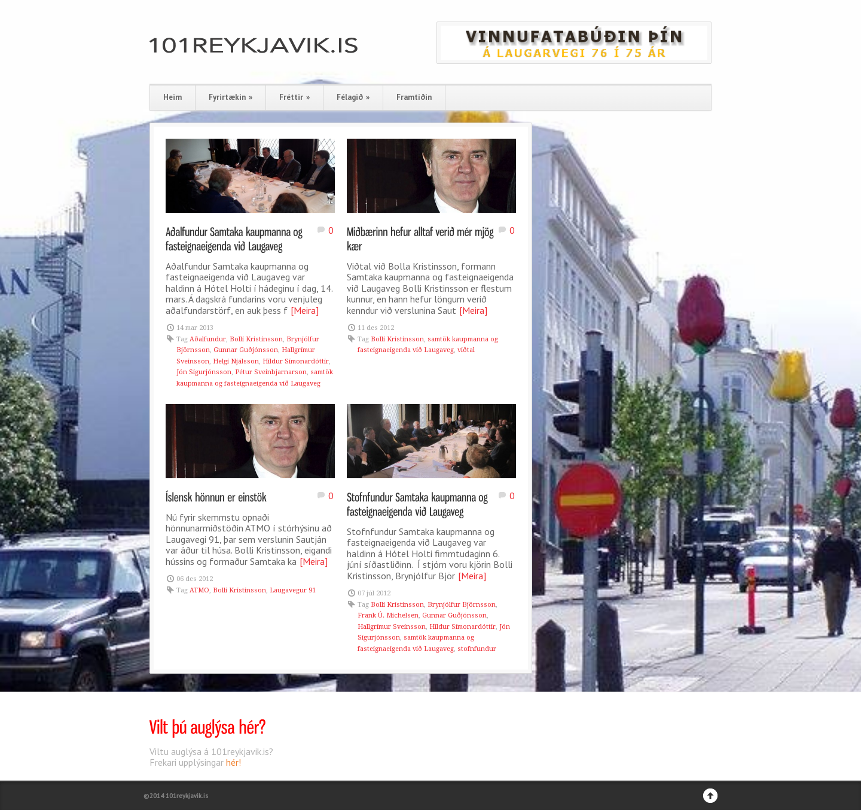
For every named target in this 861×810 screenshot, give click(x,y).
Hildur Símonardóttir (295, 361)
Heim (172, 97)
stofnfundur (476, 649)
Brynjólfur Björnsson (462, 605)
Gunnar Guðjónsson (245, 350)
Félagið (353, 97)
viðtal (466, 350)
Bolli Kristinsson (256, 339)
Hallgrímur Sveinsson (392, 627)
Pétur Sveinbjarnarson (271, 372)
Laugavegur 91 (293, 590)
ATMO (199, 590)
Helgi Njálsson (236, 361)
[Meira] (305, 310)
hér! (233, 762)
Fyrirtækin (230, 97)
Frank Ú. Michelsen (388, 615)
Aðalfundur (208, 339)
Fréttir (294, 97)
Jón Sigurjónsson (203, 372)
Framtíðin (414, 97)
